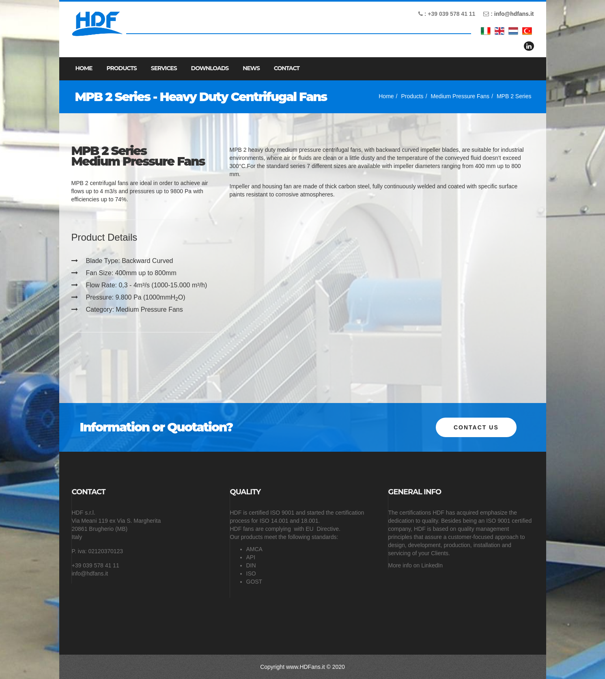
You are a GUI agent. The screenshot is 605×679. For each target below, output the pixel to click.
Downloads (210, 68)
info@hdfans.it (514, 14)
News (251, 68)
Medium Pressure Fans (460, 96)
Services (164, 68)
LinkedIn (432, 565)
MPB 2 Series (514, 96)
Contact (286, 68)
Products (121, 68)
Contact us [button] (476, 427)
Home (84, 68)
